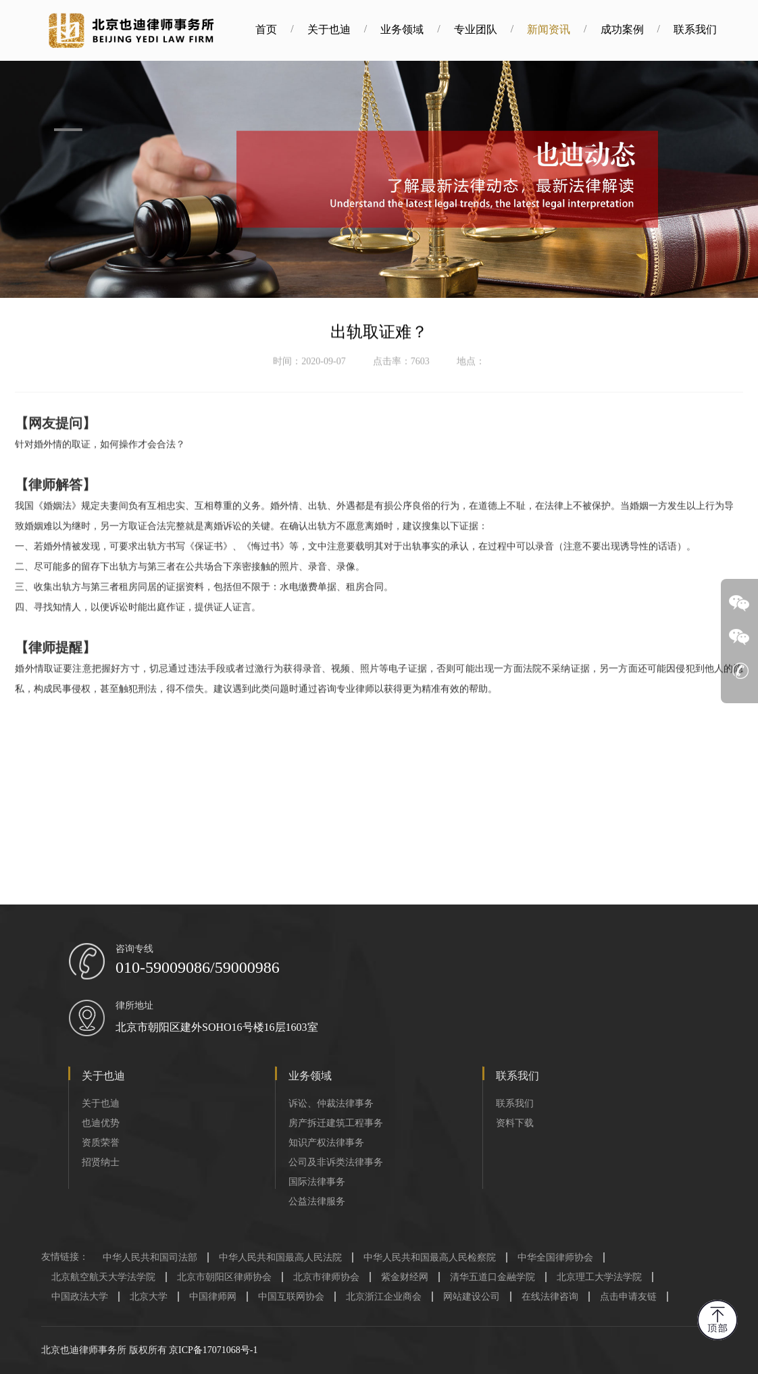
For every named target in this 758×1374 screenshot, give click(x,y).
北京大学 (149, 1297)
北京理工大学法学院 (599, 1277)
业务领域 (418, 29)
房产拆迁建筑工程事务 (335, 1123)
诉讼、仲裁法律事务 (331, 1103)
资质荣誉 (101, 1143)
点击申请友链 (628, 1297)
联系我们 (710, 29)
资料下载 (515, 1123)
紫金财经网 (404, 1277)
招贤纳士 (101, 1162)
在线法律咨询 (550, 1297)
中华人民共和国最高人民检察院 (429, 1257)
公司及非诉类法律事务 (335, 1162)
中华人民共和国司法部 (150, 1257)
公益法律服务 (316, 1201)
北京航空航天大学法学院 (103, 1277)
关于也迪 (344, 29)
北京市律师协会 (326, 1277)
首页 (282, 29)
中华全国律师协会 (555, 1257)
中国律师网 (212, 1297)
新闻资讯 (564, 29)
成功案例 (637, 29)
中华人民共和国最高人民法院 (280, 1257)
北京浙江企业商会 (384, 1297)
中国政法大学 (79, 1297)
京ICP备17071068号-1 (213, 1350)
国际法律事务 (316, 1182)
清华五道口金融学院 (492, 1277)
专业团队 (491, 29)
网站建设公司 (471, 1297)
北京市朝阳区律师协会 (224, 1277)
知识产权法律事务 (326, 1143)
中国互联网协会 (291, 1297)
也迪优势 (101, 1123)
